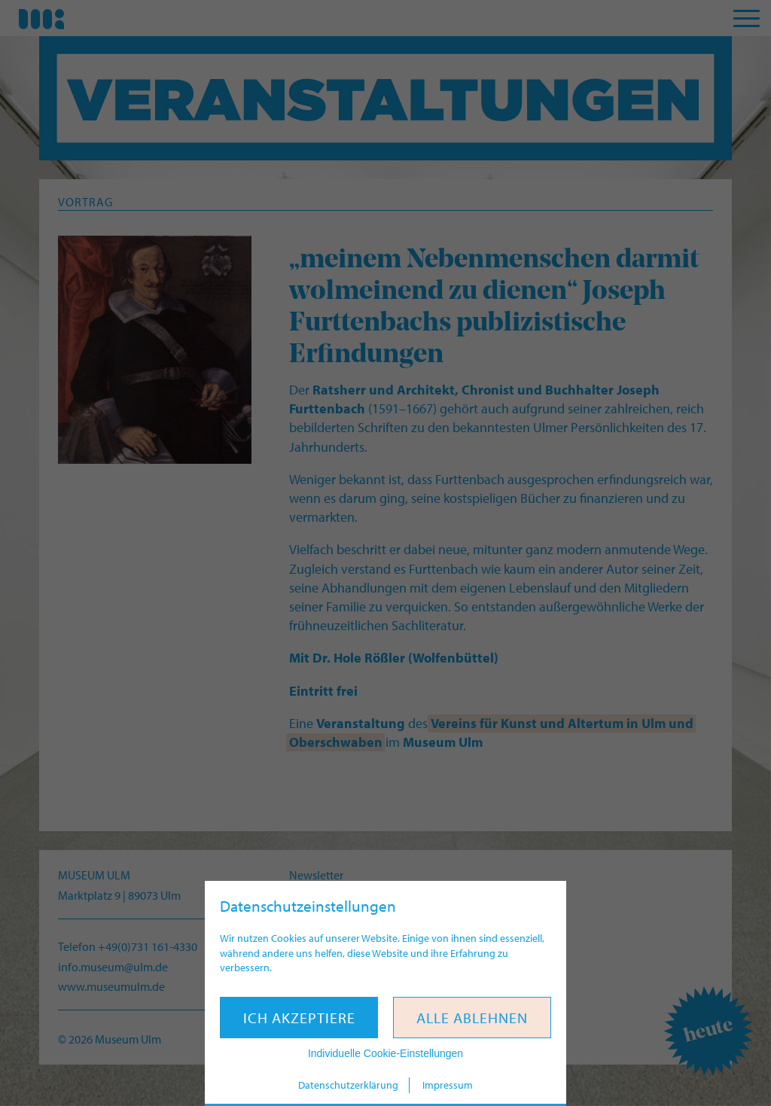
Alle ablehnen (472, 1017)
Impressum (447, 1085)
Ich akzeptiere (299, 1017)
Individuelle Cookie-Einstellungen (385, 1053)
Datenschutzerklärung (348, 1085)
